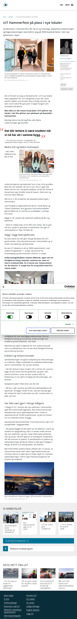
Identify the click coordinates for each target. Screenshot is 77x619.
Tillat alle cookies (63, 330)
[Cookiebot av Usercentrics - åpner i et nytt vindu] (66, 286)
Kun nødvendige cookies (38, 330)
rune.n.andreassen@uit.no (68, 61)
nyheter (11, 17)
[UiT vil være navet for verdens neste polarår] (29, 564)
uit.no (4, 17)
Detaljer (68, 324)
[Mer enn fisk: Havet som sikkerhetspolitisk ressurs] (66, 565)
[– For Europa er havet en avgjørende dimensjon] (11, 565)
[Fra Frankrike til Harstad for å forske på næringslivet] (48, 565)
